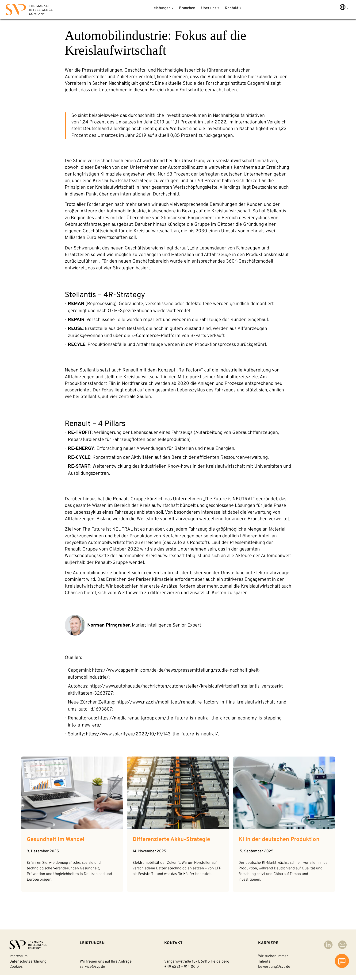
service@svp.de (92, 966)
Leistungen (161, 8)
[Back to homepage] (29, 10)
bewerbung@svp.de (274, 966)
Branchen (187, 8)
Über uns (208, 8)
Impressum (18, 956)
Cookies (16, 966)
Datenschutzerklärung (27, 961)
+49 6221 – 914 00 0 (181, 966)
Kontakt (231, 8)
